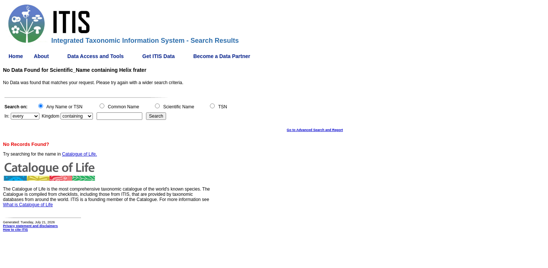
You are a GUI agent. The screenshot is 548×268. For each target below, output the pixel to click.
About (41, 56)
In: (6, 116)
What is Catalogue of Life (28, 204)
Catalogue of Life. (79, 154)
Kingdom (50, 116)
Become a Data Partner (221, 56)
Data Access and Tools (95, 56)
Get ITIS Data (158, 56)
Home (16, 56)
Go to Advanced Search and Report (315, 130)
